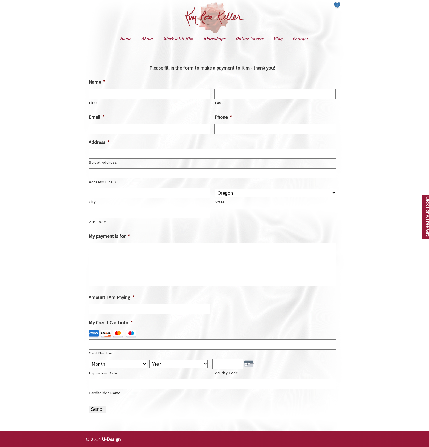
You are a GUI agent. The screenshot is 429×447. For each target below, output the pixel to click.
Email (97, 117)
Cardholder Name (105, 392)
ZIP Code (97, 221)
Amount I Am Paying (112, 297)
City (92, 201)
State (220, 202)
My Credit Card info (111, 322)
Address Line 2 (102, 182)
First (93, 102)
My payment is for (109, 236)
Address (99, 142)
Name (97, 82)
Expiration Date (103, 373)
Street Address (103, 162)
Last (219, 102)
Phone (223, 117)
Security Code (225, 372)
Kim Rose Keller (214, 18)
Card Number (101, 353)
